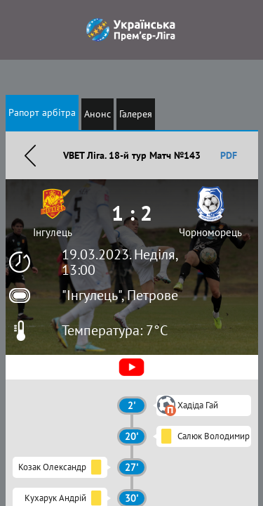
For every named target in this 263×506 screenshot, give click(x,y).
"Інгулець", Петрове (120, 295)
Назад (30, 155)
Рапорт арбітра (42, 112)
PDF (228, 155)
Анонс (97, 114)
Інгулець (52, 232)
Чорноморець (210, 232)
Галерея (135, 114)
